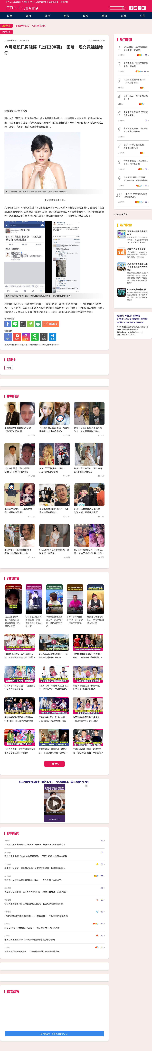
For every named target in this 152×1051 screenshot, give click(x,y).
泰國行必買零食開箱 (136, 249)
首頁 (9, 15)
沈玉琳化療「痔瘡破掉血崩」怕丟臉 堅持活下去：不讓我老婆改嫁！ (54, 689)
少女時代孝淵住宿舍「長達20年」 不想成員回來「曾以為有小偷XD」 (54, 781)
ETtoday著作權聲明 (47, 344)
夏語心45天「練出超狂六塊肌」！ (136, 97)
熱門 (47, 15)
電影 (123, 15)
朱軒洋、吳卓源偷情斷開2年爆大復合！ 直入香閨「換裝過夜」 (33, 880)
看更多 (56, 764)
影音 (66, 15)
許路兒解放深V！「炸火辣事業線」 (31, 25)
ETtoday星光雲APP (38, 2)
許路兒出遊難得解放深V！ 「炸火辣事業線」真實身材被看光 (31, 951)
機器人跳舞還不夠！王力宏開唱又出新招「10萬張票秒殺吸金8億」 (34, 903)
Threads (131, 8)
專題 (142, 15)
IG (144, 8)
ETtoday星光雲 (22, 8)
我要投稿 (120, 315)
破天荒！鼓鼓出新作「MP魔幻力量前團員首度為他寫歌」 (30, 939)
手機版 (25, 2)
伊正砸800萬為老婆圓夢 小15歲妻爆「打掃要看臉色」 (135, 179)
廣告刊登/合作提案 (124, 319)
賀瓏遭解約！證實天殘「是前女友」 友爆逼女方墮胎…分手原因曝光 (53, 752)
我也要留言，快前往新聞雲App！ (54, 1033)
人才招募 (128, 315)
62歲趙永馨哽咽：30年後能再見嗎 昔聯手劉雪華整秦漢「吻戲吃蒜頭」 (19, 657)
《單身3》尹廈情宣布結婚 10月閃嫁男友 (136, 195)
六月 (8, 367)
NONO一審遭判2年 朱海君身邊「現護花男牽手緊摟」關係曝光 (89, 553)
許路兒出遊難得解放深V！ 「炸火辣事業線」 (136, 81)
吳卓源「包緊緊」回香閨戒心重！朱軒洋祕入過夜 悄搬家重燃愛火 (34, 868)
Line (135, 8)
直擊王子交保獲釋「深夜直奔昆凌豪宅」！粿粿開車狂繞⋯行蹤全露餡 (35, 891)
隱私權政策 (121, 322)
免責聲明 (139, 322)
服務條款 (144, 319)
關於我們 (136, 315)
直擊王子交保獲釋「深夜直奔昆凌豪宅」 (136, 114)
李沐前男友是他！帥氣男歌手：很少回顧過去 (136, 130)
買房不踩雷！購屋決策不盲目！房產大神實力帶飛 (137, 266)
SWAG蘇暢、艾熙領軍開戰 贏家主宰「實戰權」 (136, 48)
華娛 (104, 15)
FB (139, 8)
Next (100, 602)
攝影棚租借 (53, 2)
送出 (123, 8)
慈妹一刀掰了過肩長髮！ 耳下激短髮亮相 (136, 146)
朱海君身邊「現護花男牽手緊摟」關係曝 (136, 65)
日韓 (85, 15)
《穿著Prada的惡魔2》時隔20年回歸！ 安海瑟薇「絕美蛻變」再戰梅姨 (88, 657)
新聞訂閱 (64, 2)
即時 (28, 15)
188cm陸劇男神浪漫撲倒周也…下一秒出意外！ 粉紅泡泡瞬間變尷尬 (36, 915)
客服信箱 (135, 319)
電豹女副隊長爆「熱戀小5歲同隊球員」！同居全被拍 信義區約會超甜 (35, 856)
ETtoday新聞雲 (13, 2)
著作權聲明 (130, 322)
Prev (8, 602)
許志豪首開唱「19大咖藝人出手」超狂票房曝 (136, 162)
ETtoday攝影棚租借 (136, 289)
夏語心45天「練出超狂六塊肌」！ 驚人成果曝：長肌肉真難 (31, 927)
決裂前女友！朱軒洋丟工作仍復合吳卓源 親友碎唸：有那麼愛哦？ (34, 844)
